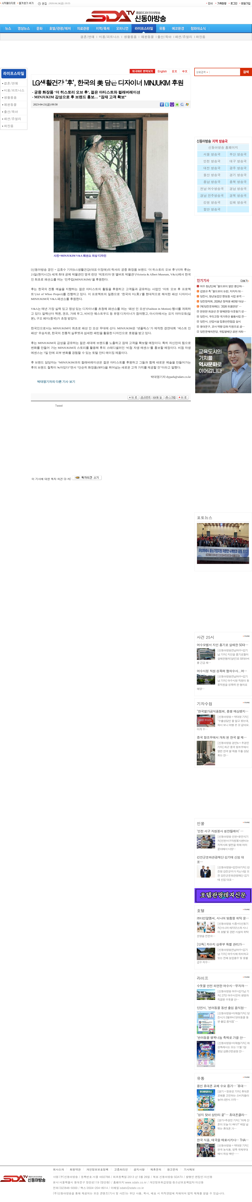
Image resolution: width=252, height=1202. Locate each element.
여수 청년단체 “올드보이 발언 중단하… (222, 286)
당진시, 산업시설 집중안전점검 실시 (220, 321)
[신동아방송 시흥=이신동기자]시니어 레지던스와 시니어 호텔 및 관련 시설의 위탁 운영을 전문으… (223, 930)
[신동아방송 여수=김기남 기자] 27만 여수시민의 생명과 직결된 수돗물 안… (233, 995)
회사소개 (58, 1169)
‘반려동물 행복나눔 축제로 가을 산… (221, 1037)
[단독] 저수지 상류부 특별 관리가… (221, 944)
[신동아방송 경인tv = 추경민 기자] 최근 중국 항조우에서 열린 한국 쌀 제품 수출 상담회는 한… (233, 749)
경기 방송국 (238, 175)
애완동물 (147, 36)
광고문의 (172, 1169)
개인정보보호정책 (97, 1169)
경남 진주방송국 (212, 195)
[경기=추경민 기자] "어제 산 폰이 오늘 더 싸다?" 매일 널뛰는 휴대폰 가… (233, 1124)
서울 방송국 (212, 154)
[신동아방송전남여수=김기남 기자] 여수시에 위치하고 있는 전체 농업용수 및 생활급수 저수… (222, 956)
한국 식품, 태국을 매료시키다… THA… (223, 1140)
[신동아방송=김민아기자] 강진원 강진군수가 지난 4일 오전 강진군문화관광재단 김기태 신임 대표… (233, 873)
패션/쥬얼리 (183, 36)
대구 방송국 (238, 161)
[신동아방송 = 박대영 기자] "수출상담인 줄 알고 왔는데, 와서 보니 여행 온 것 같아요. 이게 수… (223, 723)
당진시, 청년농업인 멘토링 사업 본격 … (222, 296)
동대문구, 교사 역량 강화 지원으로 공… (222, 326)
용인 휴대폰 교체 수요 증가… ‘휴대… (221, 1086)
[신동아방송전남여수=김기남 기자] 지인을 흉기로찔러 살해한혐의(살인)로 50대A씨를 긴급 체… (223, 656)
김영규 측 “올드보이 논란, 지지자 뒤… (221, 291)
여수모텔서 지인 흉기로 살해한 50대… (222, 644)
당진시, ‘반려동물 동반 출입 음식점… (222, 1007)
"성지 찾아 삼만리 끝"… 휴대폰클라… (222, 1114)
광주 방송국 (238, 168)
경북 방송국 (238, 195)
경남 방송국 (238, 188)
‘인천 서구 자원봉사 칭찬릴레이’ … (220, 831)
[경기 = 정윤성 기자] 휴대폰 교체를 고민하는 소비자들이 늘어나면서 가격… (233, 1095)
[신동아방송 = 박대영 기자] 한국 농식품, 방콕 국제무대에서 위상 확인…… (232, 1149)
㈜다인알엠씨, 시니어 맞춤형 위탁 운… (223, 918)
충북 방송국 (238, 181)
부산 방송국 (238, 154)
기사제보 (189, 1169)
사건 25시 (205, 637)
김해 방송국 (238, 202)
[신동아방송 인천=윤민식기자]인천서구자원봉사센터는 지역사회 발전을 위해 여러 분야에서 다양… (233, 842)
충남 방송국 (212, 181)
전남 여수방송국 (212, 188)
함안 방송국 (212, 209)
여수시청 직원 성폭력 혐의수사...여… (222, 671)
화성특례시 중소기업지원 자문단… (221, 566)
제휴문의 (155, 1169)
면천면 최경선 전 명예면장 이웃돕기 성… (223, 311)
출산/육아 (164, 36)
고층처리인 (121, 1169)
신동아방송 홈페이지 (223, 147)
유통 (201, 1078)
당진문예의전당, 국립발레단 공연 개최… (223, 331)
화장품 (200, 36)
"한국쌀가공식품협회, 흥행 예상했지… (222, 711)
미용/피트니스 (109, 36)
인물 (201, 823)
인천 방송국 (212, 161)
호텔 (201, 910)
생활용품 (130, 36)
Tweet (59, 405)
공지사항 (139, 1169)
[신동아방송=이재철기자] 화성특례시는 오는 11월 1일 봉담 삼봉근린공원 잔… (233, 1047)
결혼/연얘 (87, 36)
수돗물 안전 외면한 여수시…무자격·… (222, 985)
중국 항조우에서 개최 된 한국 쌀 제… (222, 737)
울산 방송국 (212, 175)
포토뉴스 (204, 517)
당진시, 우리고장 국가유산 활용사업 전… (223, 316)
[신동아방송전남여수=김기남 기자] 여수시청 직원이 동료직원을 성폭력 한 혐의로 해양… (223, 682)
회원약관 (75, 1169)
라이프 (202, 978)
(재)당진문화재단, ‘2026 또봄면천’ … (220, 306)
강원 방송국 (212, 202)
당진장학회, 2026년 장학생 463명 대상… (223, 301)
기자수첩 (204, 703)
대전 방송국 (212, 168)
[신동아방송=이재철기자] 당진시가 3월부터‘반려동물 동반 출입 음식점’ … (233, 1017)
